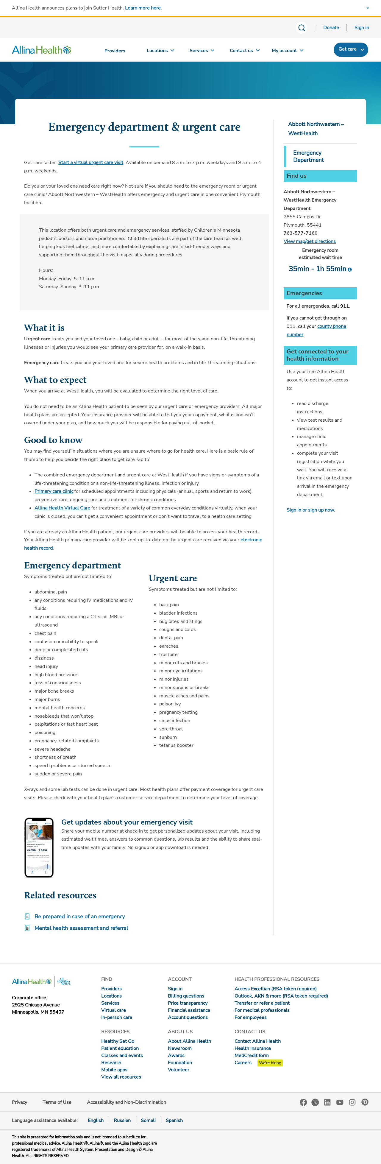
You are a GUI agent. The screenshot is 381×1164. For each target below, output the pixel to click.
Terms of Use (57, 1102)
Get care (347, 49)
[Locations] (160, 52)
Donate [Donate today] (331, 27)
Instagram (352, 1102)
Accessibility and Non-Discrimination (126, 1102)
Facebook (303, 1102)
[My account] (287, 52)
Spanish (174, 1120)
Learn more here (143, 8)
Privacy (19, 1102)
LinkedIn (327, 1102)
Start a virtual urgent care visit (90, 162)
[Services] (203, 52)
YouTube (340, 1102)
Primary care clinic (54, 491)
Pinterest (365, 1102)
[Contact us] (245, 52)
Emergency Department (308, 156)
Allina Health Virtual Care (62, 508)
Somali (148, 1120)
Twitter (315, 1102)
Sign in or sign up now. (311, 510)
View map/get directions (310, 241)
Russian (122, 1120)
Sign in (362, 27)
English (96, 1120)
